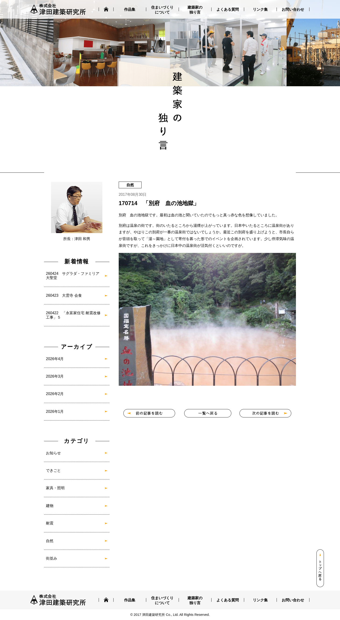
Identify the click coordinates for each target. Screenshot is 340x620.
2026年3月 (55, 376)
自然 (49, 541)
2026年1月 (55, 411)
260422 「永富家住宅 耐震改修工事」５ (73, 315)
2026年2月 (55, 394)
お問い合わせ (293, 9)
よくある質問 (227, 9)
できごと (53, 470)
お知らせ (53, 453)
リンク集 (260, 9)
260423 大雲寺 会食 (64, 295)
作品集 (129, 9)
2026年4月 (55, 359)
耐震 (49, 523)
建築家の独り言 (194, 9)
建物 (49, 506)
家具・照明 (55, 488)
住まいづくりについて (162, 9)
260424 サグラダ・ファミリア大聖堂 (72, 276)
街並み (51, 558)
